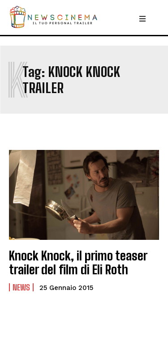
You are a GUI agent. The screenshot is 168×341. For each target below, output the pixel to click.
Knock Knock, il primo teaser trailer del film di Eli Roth (78, 262)
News (21, 287)
